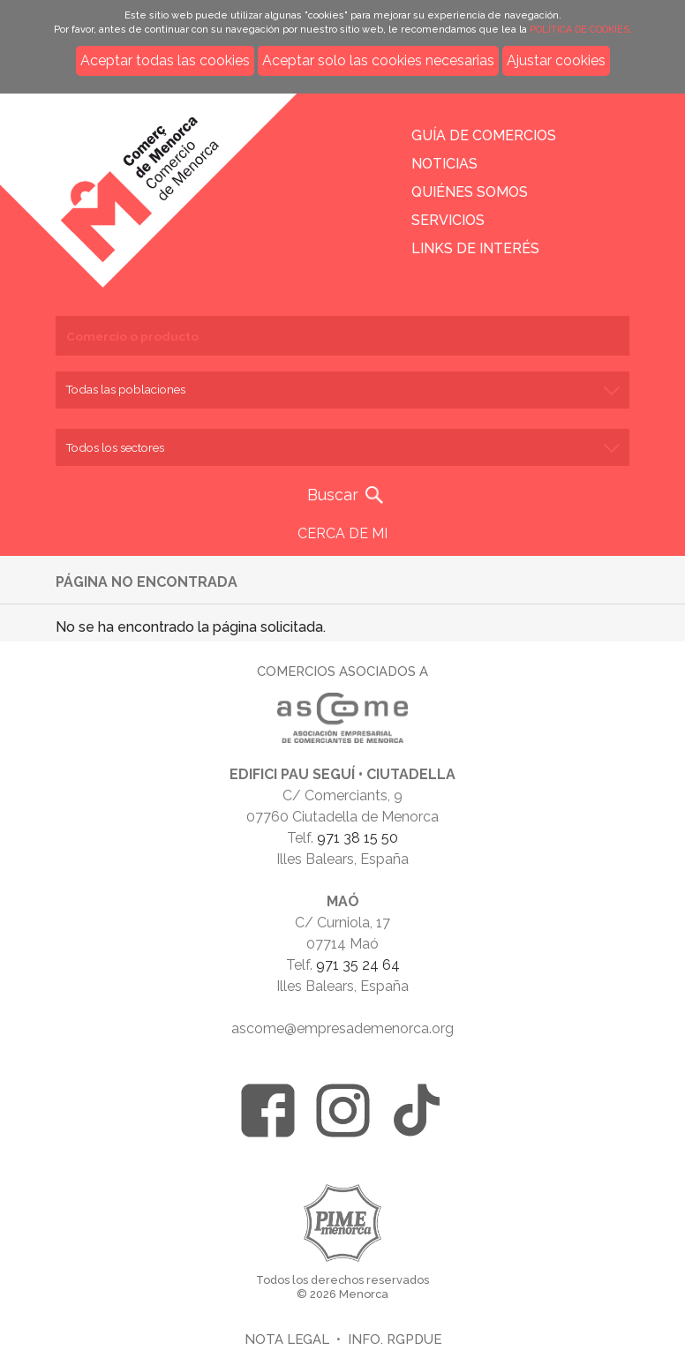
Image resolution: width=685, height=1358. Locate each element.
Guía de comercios (483, 135)
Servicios (448, 220)
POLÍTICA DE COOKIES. (581, 29)
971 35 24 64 (358, 965)
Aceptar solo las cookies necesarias (378, 60)
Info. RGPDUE (394, 1339)
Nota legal (287, 1339)
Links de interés (475, 248)
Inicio (154, 178)
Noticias (444, 163)
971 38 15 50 (357, 837)
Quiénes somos (469, 192)
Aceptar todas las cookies (165, 60)
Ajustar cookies (556, 60)
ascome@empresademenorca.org (342, 1028)
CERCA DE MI (342, 533)
